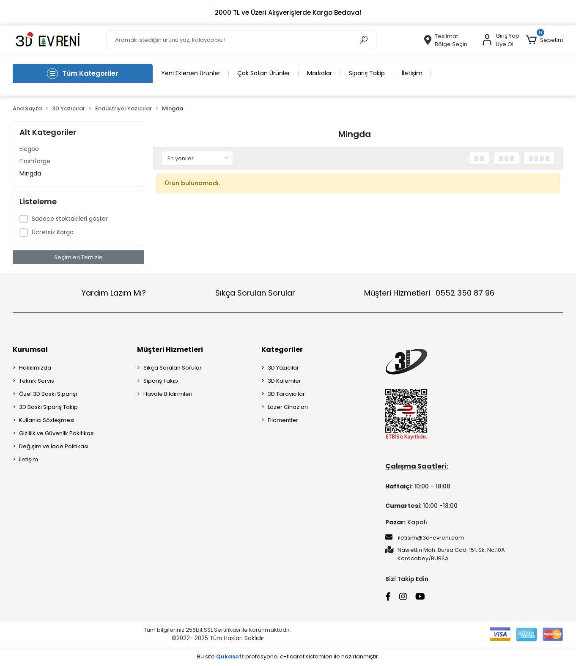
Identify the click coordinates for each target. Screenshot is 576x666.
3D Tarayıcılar (286, 394)
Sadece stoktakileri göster (70, 218)
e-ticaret (292, 656)
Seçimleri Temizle (78, 257)
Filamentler (283, 420)
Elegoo (29, 149)
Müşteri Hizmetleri (429, 293)
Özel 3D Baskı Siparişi (48, 394)
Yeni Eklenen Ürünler (190, 73)
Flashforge (34, 161)
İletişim (412, 73)
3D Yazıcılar (283, 368)
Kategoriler (282, 349)
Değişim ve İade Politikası (53, 446)
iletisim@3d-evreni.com (424, 537)
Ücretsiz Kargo (53, 232)
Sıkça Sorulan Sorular (255, 293)
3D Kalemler (284, 381)
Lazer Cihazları (288, 407)
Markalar (319, 73)
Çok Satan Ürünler (263, 73)
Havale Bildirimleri (167, 394)
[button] (544, 40)
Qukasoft (230, 656)
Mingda (30, 173)
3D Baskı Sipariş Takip (48, 407)
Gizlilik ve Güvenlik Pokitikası (57, 433)
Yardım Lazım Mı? (114, 293)
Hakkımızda (35, 368)
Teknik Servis (36, 381)
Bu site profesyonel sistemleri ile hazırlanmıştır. (288, 656)
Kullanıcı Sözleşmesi (46, 420)
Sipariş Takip (367, 73)
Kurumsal (30, 349)
